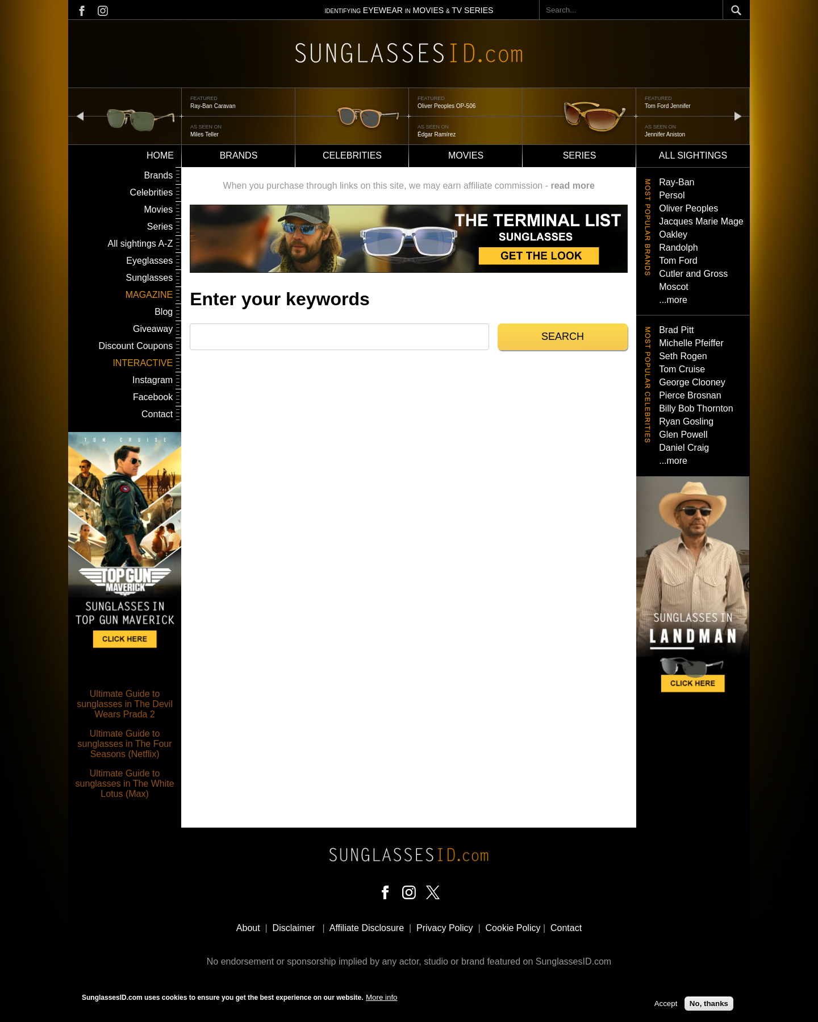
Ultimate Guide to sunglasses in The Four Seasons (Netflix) (125, 744)
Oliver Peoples (688, 208)
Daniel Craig (684, 447)
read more (572, 185)
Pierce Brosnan (690, 395)
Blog (164, 312)
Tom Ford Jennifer (668, 106)
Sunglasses (149, 277)
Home (160, 155)
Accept (666, 1006)
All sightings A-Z (140, 243)
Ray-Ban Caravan (212, 106)
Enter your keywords (280, 299)
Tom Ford (678, 260)
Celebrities (352, 155)
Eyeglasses (149, 260)
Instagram (152, 380)
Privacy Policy (444, 928)
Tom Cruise (682, 369)
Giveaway (153, 329)
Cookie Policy (513, 928)
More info (382, 999)
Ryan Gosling (686, 421)
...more (673, 300)
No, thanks (709, 1006)
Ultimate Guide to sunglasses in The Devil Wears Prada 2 (125, 704)
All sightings (693, 155)
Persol (672, 195)
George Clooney (692, 382)
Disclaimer (294, 928)
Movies (465, 155)
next (737, 116)
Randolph (678, 247)
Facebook (153, 397)
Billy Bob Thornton (696, 408)
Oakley (673, 234)
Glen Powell (683, 434)
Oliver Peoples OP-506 (446, 106)
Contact (157, 414)
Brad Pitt (676, 330)
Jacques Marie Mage (701, 221)
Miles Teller (204, 134)
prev (80, 116)
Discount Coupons (135, 346)
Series (579, 155)
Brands (239, 155)
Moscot (673, 287)
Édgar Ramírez (437, 134)
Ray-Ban (676, 182)
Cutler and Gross (693, 274)
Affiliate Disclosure (366, 928)
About (248, 928)
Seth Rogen (683, 356)
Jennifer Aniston (665, 134)
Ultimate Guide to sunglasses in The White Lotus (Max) (125, 783)
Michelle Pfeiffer (691, 343)
